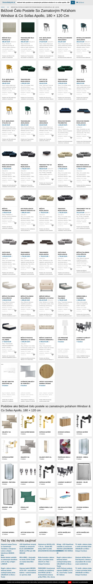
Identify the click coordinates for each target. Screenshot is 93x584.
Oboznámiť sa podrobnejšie (80, 582)
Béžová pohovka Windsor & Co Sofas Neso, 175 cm (28, 339)
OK (70, 582)
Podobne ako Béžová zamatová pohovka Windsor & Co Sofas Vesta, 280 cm (46, 360)
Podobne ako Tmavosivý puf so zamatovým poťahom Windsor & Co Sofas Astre (46, 184)
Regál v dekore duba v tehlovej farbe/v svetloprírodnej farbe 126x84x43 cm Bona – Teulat (8, 573)
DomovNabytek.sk (9, 2)
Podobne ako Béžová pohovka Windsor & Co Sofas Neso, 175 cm (28, 360)
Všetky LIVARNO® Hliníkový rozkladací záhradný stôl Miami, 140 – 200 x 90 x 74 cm (83, 357)
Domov (3, 7)
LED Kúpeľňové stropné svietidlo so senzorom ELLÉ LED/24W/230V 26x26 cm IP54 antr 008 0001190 (28, 549)
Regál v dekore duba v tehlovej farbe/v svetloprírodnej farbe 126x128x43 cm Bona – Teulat (64, 562)
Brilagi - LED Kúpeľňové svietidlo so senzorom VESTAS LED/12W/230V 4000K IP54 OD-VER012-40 (65, 549)
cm (8, 7)
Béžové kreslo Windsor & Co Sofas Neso (46, 298)
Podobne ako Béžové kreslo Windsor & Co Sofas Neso (45, 315)
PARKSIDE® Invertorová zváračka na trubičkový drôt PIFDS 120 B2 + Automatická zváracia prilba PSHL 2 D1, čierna (46, 573)
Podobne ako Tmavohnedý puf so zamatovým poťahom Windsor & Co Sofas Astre (83, 228)
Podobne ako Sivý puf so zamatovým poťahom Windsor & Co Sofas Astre (46, 99)
